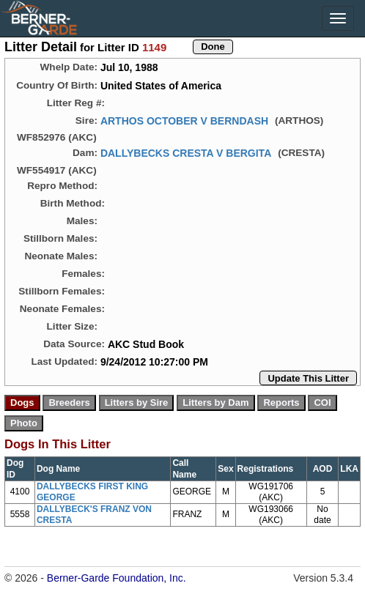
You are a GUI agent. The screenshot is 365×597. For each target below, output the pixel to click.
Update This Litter (308, 378)
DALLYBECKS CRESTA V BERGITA (185, 153)
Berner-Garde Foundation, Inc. (116, 578)
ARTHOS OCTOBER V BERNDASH (184, 121)
